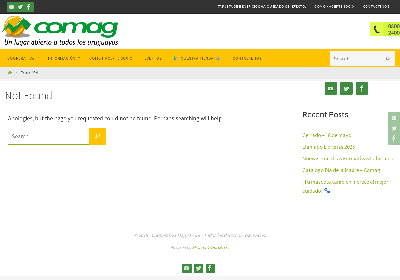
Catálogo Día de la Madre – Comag (344, 178)
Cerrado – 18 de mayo (329, 135)
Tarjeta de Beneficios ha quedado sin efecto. (262, 6)
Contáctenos (376, 6)
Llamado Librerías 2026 (331, 146)
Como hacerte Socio (334, 6)
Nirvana (199, 251)
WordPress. (220, 251)
